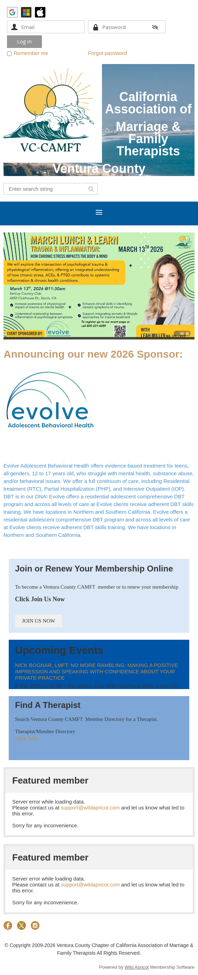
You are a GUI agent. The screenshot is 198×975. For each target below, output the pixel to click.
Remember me (31, 53)
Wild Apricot (137, 967)
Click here (26, 738)
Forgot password (107, 53)
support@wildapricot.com (90, 808)
